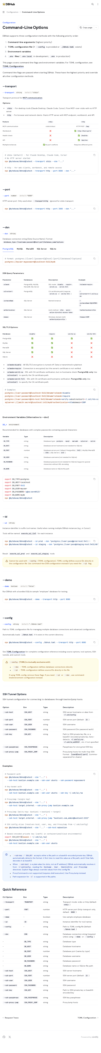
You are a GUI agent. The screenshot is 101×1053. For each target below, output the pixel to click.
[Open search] (92, 4)
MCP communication (32, 98)
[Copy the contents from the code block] (94, 155)
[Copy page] (86, 27)
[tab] (8, 249)
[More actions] (97, 4)
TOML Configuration (13, 66)
